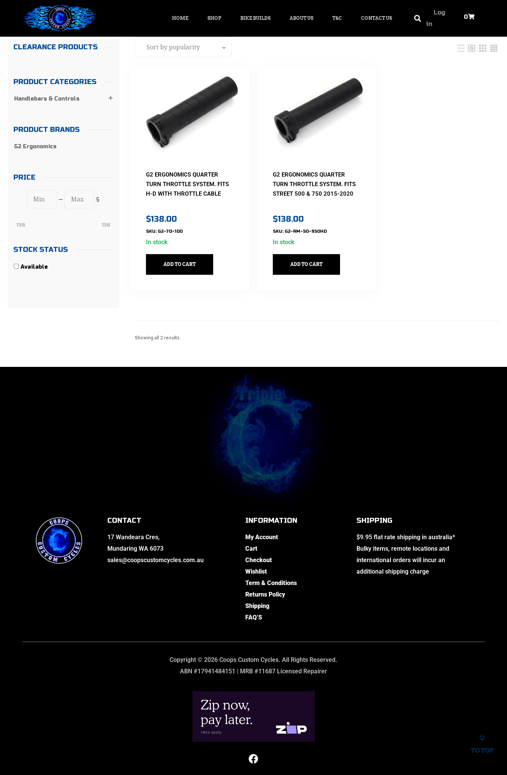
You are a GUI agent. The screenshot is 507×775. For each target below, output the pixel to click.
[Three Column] (483, 48)
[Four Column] (493, 48)
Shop (214, 18)
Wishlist (256, 565)
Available (34, 267)
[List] (461, 48)
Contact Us (376, 18)
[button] (417, 18)
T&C (337, 18)
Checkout (258, 554)
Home (180, 18)
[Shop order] (183, 47)
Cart (251, 542)
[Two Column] (472, 48)
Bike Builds (255, 18)
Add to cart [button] (183, 258)
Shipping (257, 600)
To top (482, 745)
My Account (261, 531)
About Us (301, 18)
